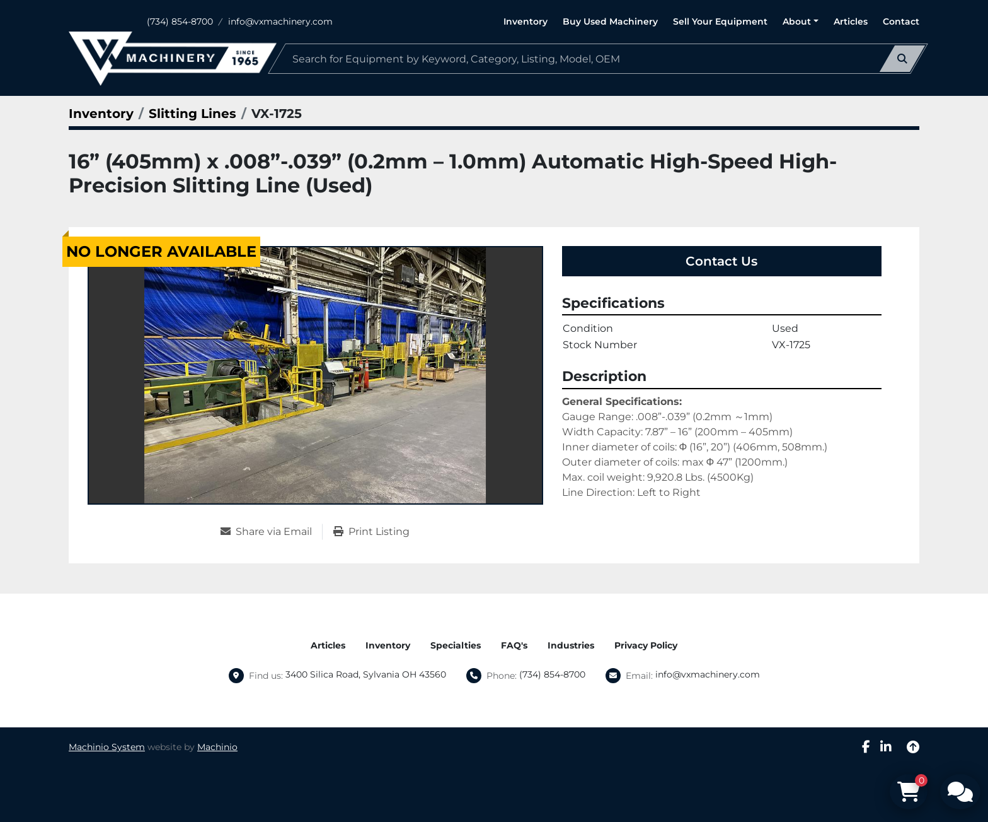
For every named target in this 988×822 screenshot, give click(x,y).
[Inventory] (101, 113)
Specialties (455, 645)
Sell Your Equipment (720, 21)
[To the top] (913, 746)
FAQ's (514, 645)
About (797, 21)
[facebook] (866, 746)
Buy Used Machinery (610, 21)
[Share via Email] (271, 532)
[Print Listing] (371, 532)
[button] (801, 22)
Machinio (217, 747)
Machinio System (107, 747)
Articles (851, 21)
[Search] (598, 58)
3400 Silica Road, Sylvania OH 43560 (365, 674)
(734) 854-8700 (180, 21)
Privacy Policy (645, 645)
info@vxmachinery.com (280, 21)
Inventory (525, 21)
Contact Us (721, 261)
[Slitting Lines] (192, 113)
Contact (901, 21)
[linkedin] (886, 746)
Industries (571, 645)
